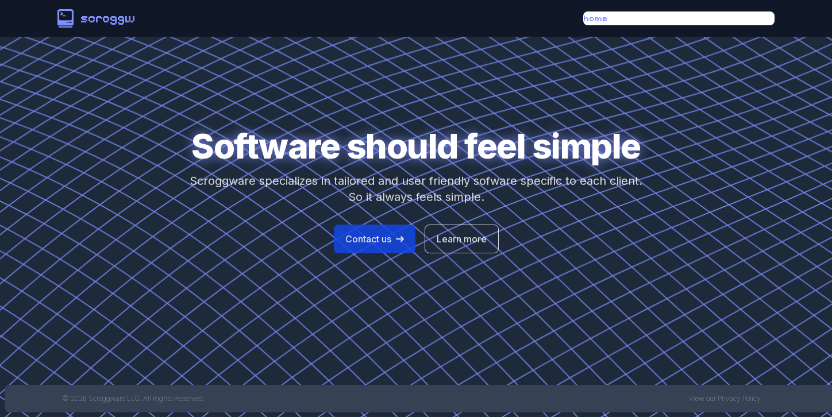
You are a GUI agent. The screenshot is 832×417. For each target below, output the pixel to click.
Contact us (374, 240)
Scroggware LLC (114, 398)
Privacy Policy (739, 398)
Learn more (462, 240)
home (595, 18)
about (640, 18)
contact (754, 18)
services (694, 18)
